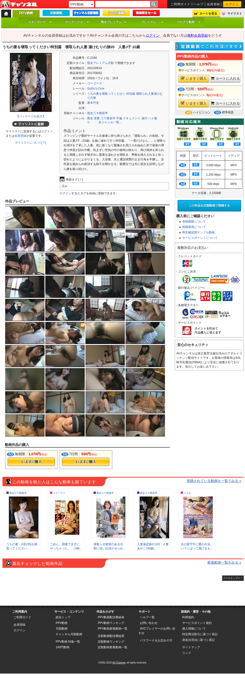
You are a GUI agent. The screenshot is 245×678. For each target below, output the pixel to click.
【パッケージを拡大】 (31, 116)
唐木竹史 (93, 103)
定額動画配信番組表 (111, 636)
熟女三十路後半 (18, 493)
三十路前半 (108, 118)
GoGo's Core (95, 88)
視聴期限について (194, 221)
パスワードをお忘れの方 (156, 640)
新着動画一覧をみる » (224, 562)
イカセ (187, 493)
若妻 (97, 118)
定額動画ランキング (111, 641)
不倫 (119, 118)
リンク (186, 653)
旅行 (144, 118)
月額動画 (61, 628)
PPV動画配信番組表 (111, 617)
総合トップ (63, 617)
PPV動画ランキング (111, 623)
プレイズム (152, 22)
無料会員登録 (197, 35)
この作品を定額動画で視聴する (209, 205)
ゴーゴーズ (94, 83)
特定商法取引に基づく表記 (200, 634)
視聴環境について (194, 227)
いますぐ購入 (194, 78)
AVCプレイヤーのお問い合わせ (157, 631)
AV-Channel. (119, 662)
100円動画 (62, 647)
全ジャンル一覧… (110, 122)
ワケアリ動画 (188, 22)
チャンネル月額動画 (69, 634)
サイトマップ (191, 647)
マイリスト (234, 13)
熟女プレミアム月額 (100, 63)
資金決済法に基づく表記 (198, 640)
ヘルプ (199, 4)
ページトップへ (231, 578)
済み (64, 186)
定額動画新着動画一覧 (112, 647)
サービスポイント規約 (197, 623)
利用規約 (188, 617)
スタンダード (40, 22)
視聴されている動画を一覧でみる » (214, 481)
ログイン (232, 4)
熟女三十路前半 (97, 113)
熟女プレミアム (113, 22)
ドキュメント (132, 118)
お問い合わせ (149, 623)
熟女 (90, 118)
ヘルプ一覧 (147, 617)
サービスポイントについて (200, 238)
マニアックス (77, 22)
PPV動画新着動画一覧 (112, 628)
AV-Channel (18, 4)
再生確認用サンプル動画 (198, 232)
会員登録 (213, 4)
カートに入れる (225, 78)
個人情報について (194, 628)
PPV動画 (61, 623)
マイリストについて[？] (30, 142)
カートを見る (208, 13)
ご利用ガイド (181, 4)
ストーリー (59, 493)
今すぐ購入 (31, 462)
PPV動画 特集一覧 (68, 641)
